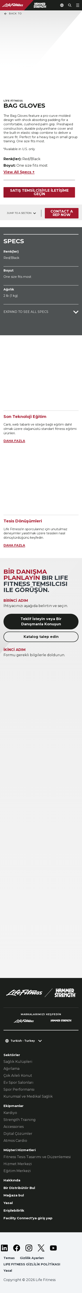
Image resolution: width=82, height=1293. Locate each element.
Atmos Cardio (15, 1141)
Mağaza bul (13, 1195)
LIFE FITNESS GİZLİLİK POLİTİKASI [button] (31, 1264)
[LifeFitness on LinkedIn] (4, 1247)
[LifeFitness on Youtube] (53, 1247)
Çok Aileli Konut (17, 1075)
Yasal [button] (7, 1271)
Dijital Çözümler (17, 1134)
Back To (13, 13)
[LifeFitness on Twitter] (41, 1247)
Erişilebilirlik (13, 1210)
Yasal (8, 1203)
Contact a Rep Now (62, 213)
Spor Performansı (19, 1089)
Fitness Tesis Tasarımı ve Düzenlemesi (37, 1157)
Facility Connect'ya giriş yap (27, 1218)
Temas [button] (9, 1258)
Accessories (13, 1127)
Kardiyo (10, 1113)
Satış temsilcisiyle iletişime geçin (39, 192)
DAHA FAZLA (14, 441)
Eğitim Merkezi (17, 1171)
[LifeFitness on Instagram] (28, 1247)
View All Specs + (19, 172)
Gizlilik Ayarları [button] (32, 1258)
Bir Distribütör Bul (19, 1188)
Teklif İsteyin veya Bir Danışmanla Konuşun (41, 621)
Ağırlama (11, 1069)
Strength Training (19, 1120)
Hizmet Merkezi (17, 1164)
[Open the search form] (69, 5)
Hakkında (11, 1180)
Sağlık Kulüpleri (17, 1062)
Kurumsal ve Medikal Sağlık (28, 1096)
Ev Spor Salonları (18, 1082)
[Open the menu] (77, 5)
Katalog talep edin (41, 637)
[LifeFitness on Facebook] (16, 1247)
